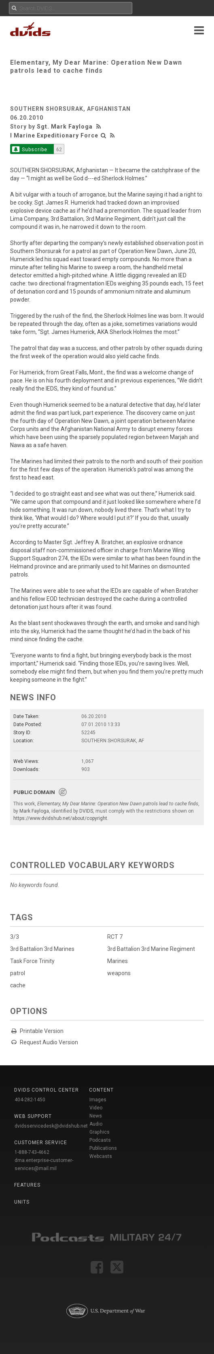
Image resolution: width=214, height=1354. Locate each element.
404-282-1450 (30, 1100)
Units (22, 1202)
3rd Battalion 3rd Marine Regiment (151, 949)
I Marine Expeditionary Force (54, 135)
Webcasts (100, 1156)
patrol (17, 973)
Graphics (99, 1132)
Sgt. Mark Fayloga (65, 126)
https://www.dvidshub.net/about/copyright (60, 818)
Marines (117, 961)
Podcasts (100, 1140)
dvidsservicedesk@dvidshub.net (51, 1126)
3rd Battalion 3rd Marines (42, 949)
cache (17, 985)
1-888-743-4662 (32, 1152)
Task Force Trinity (32, 961)
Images (97, 1100)
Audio (95, 1124)
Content (101, 1090)
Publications (103, 1148)
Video (95, 1108)
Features (27, 1185)
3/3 (14, 937)
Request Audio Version (49, 1042)
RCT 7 (115, 937)
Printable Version (42, 1031)
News (95, 1116)
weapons (119, 973)
